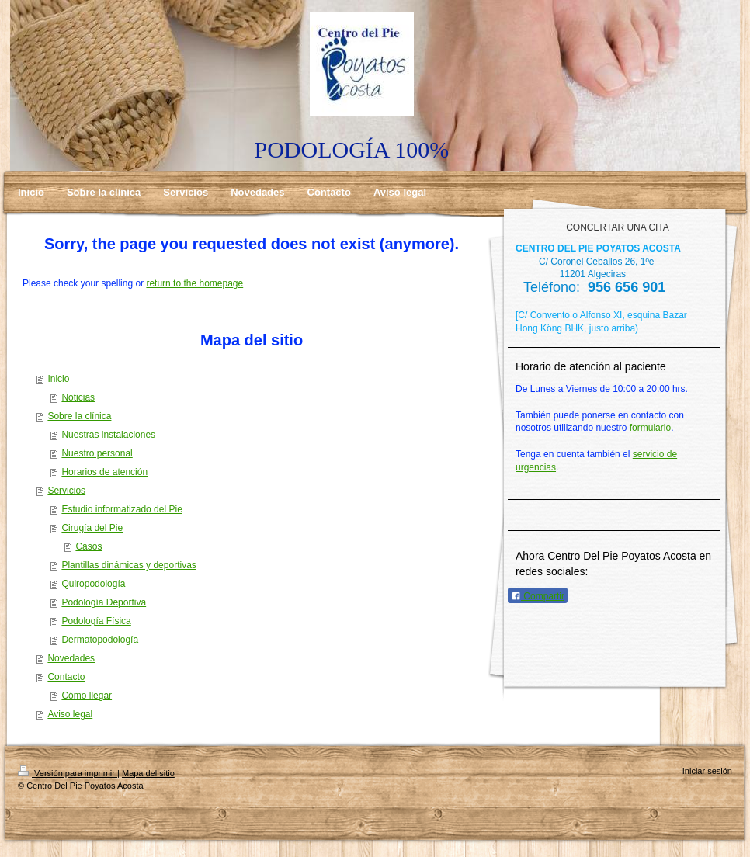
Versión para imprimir (67, 773)
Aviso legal (69, 714)
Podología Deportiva (103, 602)
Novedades (71, 658)
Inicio (58, 378)
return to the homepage (194, 283)
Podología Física (95, 621)
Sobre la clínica (79, 416)
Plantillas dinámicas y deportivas (128, 565)
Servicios (66, 490)
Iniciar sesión (707, 770)
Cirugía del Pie (92, 527)
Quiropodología (93, 583)
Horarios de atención (104, 472)
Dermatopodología (99, 639)
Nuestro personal (96, 453)
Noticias (78, 397)
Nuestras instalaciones (108, 434)
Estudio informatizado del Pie (121, 509)
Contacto (66, 676)
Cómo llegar (86, 695)
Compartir (537, 596)
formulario (650, 427)
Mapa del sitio (148, 773)
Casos (88, 546)
